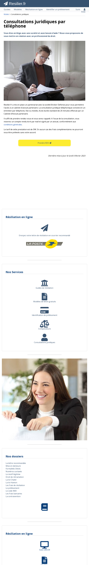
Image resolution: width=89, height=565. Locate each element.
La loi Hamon (11, 482)
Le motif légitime (13, 474)
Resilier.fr (15, 3)
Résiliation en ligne (34, 9)
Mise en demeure (13, 466)
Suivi (78, 9)
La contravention (13, 496)
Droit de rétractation (15, 477)
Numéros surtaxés (14, 471)
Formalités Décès (13, 468)
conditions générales (13, 124)
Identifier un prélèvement (57, 9)
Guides (7, 9)
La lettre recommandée (16, 463)
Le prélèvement (12, 488)
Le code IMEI (11, 491)
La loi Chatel (11, 479)
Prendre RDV (44, 143)
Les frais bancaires (14, 493)
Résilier (6, 14)
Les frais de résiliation (15, 485)
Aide (83, 12)
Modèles (18, 9)
